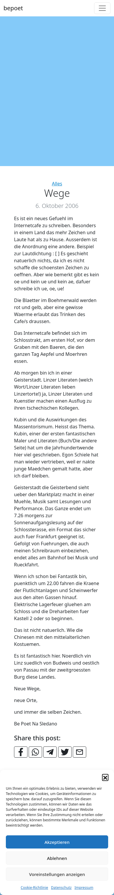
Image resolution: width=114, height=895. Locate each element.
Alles (57, 183)
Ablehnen (57, 858)
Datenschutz (61, 887)
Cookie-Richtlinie (34, 887)
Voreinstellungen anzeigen (57, 874)
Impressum (84, 887)
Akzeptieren (57, 842)
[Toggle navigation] (102, 8)
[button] (105, 777)
